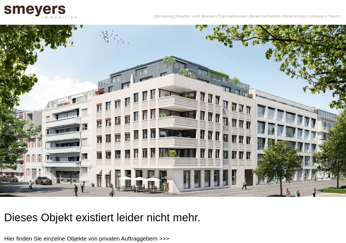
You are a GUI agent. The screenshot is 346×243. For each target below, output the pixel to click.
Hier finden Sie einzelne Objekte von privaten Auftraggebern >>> (86, 238)
